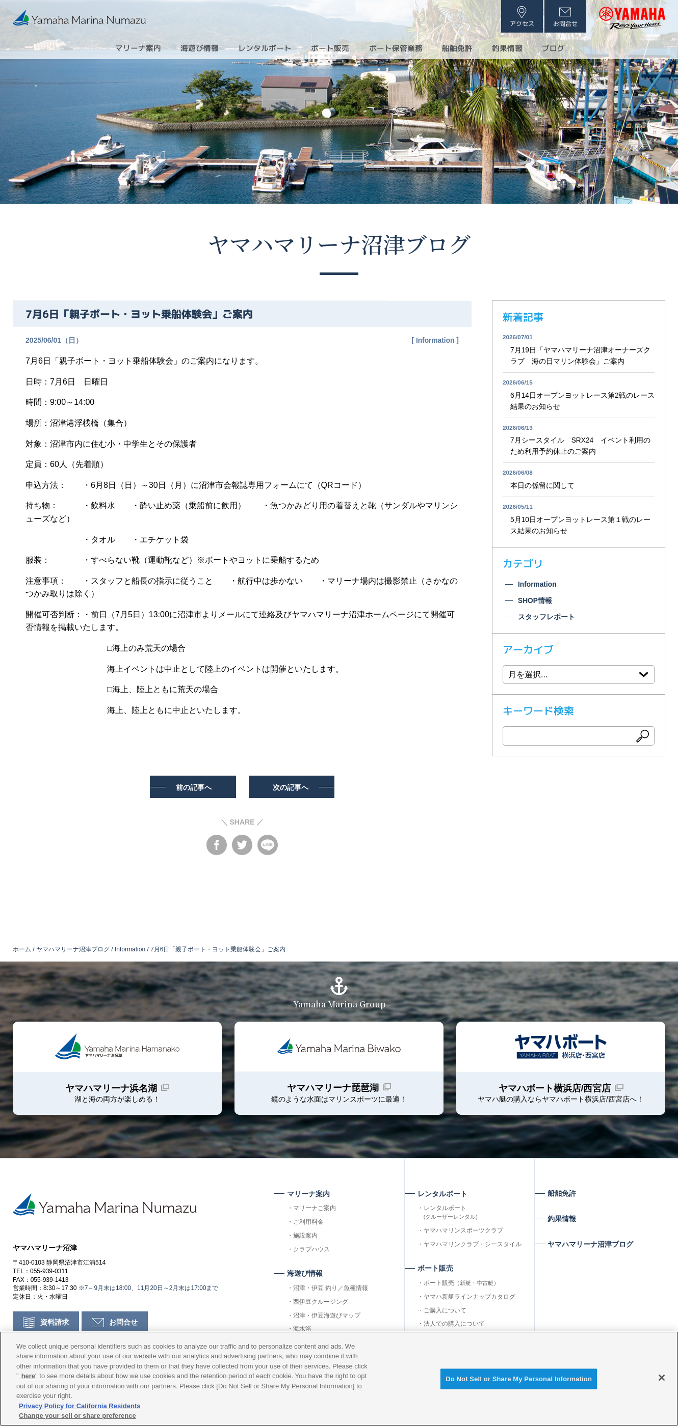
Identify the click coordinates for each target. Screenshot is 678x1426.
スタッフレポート (546, 620)
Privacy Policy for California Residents (79, 1406)
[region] (339, 1378)
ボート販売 (461, 1284)
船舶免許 (463, 47)
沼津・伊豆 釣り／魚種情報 (330, 1290)
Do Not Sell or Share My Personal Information (519, 1379)
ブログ (565, 47)
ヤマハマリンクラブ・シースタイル (472, 1246)
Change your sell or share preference (77, 1415)
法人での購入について (454, 1325)
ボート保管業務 (398, 47)
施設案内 (305, 1237)
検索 (643, 739)
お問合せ (123, 1326)
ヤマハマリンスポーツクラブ (463, 1232)
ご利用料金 (308, 1223)
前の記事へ (192, 787)
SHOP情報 (535, 604)
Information (434, 340)
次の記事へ (292, 787)
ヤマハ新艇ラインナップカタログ (469, 1298)
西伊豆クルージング (320, 1303)
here (28, 1376)
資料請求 (54, 1326)
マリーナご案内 (314, 1210)
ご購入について (445, 1312)
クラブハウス (311, 1251)
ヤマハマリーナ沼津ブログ (339, 243)
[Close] (661, 1377)
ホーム (22, 949)
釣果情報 (516, 47)
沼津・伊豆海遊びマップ (326, 1317)
